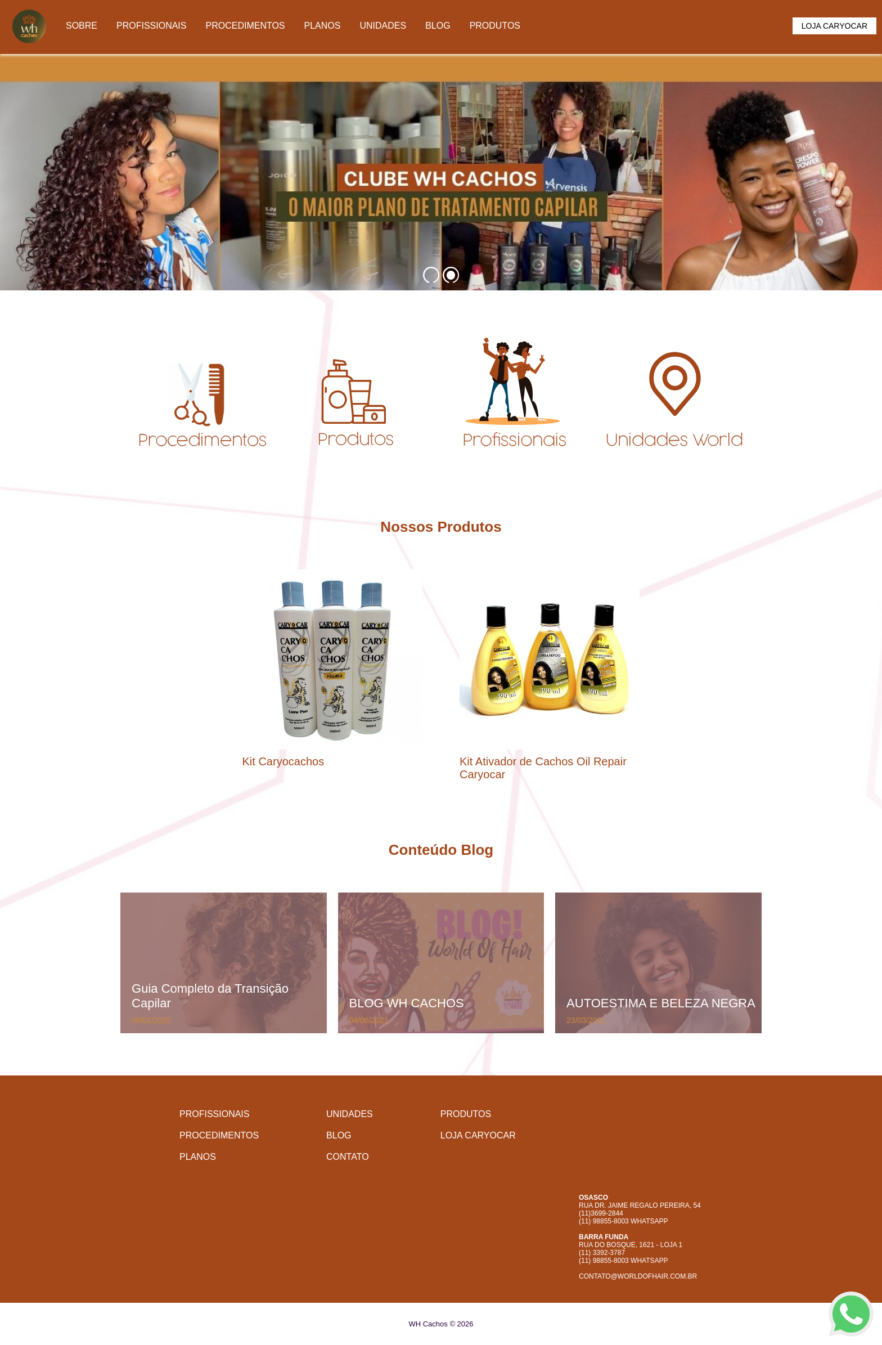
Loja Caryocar (834, 25)
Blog (437, 25)
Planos (322, 25)
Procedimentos (245, 25)
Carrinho (771, 27)
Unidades (382, 25)
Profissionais (151, 25)
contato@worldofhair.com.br (638, 1276)
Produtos (495, 25)
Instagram (593, 1167)
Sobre (81, 25)
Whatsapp (654, 1167)
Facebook (624, 1167)
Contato (347, 1157)
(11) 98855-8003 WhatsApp (623, 1221)
